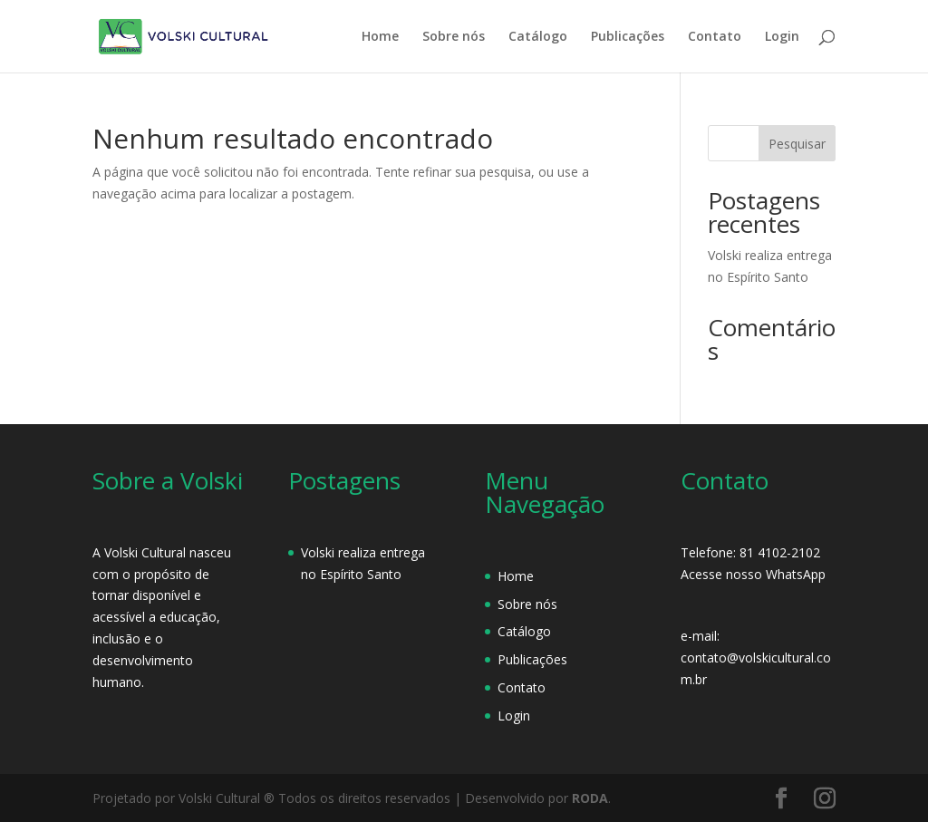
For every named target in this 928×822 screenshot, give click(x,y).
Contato (714, 37)
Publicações (627, 37)
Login (782, 37)
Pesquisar (797, 143)
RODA (590, 798)
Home (380, 37)
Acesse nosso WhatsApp (753, 574)
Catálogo (537, 37)
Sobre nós (453, 37)
